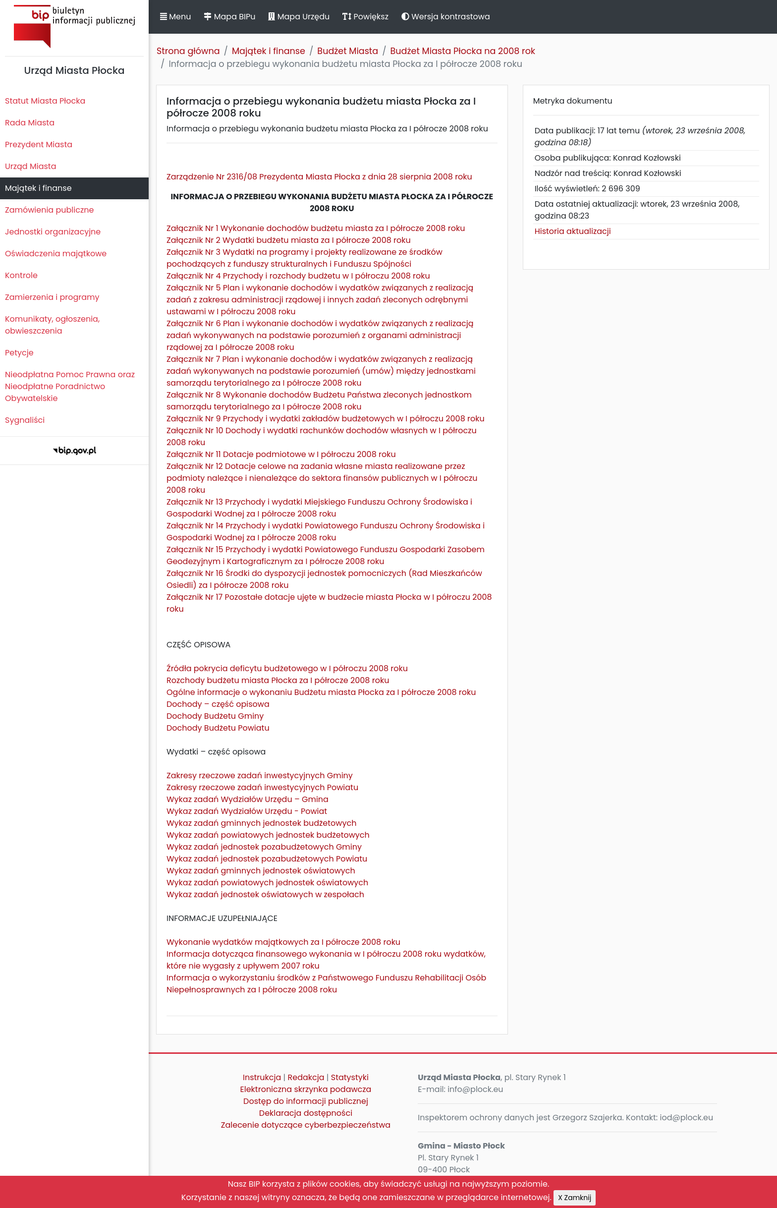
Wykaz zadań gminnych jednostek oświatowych (260, 870)
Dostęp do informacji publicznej (305, 1101)
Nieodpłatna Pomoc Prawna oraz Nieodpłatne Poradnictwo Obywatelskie (70, 386)
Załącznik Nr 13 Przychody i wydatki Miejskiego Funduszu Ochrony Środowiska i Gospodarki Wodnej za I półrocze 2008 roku (319, 507)
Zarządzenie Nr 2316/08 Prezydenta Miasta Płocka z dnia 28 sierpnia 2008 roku (319, 176)
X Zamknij (574, 1198)
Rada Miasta (30, 122)
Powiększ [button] (365, 16)
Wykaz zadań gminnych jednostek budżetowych (261, 823)
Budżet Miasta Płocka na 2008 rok (462, 51)
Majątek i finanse (38, 188)
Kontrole (21, 275)
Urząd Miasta (30, 166)
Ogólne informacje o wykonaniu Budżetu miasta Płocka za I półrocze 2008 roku (321, 692)
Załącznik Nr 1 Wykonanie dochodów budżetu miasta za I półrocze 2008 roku (315, 228)
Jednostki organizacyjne (53, 231)
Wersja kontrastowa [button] (445, 16)
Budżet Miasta (347, 51)
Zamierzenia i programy (52, 297)
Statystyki (350, 1077)
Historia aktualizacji (573, 231)
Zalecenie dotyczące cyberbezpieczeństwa (305, 1125)
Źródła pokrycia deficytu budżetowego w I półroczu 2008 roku (287, 668)
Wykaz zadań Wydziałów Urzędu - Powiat (246, 811)
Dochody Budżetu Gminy (215, 716)
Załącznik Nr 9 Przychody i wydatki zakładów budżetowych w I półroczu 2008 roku (325, 418)
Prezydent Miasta (38, 144)
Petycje (19, 352)
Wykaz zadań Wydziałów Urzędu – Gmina (247, 799)
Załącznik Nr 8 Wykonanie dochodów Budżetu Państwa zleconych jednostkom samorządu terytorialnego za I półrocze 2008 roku (319, 400)
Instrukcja (262, 1077)
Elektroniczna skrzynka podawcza (306, 1089)
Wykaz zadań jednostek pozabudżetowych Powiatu (266, 858)
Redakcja (306, 1077)
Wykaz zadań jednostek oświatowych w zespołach (265, 894)
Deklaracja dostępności (305, 1113)
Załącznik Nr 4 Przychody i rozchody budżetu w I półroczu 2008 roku (298, 276)
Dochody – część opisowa (218, 704)
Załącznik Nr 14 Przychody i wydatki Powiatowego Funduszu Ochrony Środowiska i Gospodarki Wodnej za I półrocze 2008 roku (325, 531)
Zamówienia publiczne (49, 210)
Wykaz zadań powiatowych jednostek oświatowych (267, 882)
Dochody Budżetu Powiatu (218, 728)
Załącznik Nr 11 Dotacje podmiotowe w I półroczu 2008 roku (281, 454)
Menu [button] (175, 16)
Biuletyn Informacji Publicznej (74, 26)
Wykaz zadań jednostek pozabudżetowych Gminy (264, 847)
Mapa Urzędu (299, 16)
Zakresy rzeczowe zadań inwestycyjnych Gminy (259, 775)
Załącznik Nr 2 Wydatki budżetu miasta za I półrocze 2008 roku (288, 240)
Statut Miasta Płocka (45, 101)
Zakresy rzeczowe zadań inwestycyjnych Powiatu (262, 787)
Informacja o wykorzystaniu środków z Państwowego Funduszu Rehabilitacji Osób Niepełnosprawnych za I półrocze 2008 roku (326, 983)
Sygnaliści (25, 420)
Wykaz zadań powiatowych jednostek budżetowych (268, 835)
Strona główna (188, 51)
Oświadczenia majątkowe (56, 253)
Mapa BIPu (229, 16)
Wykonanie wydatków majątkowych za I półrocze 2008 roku (283, 942)
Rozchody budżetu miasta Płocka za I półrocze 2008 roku (277, 680)
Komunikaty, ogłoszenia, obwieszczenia (52, 325)
